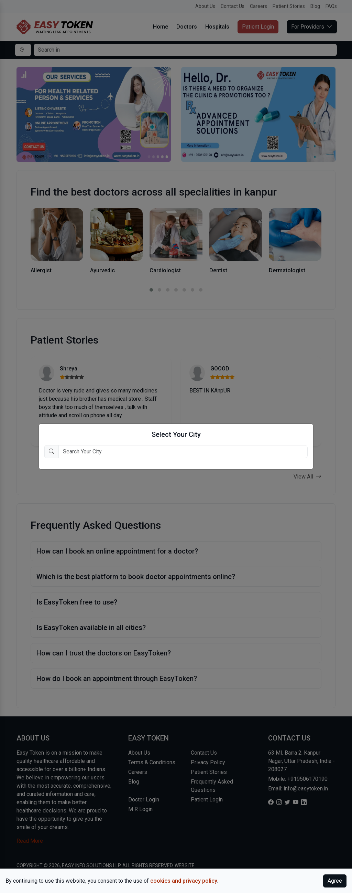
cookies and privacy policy (183, 881)
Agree (335, 881)
